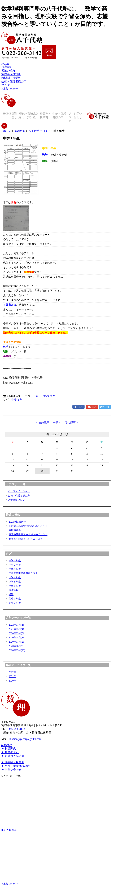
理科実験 (13, 590)
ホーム (7, 131)
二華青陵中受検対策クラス (23, 573)
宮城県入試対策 (11, 74)
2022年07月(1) (16, 624)
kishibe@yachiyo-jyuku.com (25, 738)
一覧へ (57, 422)
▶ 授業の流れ (10, 752)
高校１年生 (15, 598)
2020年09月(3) (16, 633)
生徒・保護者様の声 (13, 81)
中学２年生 (15, 564)
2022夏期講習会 (17, 521)
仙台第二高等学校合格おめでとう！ (28, 525)
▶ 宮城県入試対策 (12, 755)
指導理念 (6, 66)
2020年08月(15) (17, 637)
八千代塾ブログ (38, 131)
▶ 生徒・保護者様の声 (15, 765)
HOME (5, 63)
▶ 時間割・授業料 (12, 762)
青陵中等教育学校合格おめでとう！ (28, 534)
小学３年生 (15, 577)
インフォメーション (19, 491)
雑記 (11, 594)
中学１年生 (18, 399)
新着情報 (19, 131)
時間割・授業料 (11, 77)
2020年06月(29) (17, 646)
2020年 (12, 680)
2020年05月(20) (17, 650)
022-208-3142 (17, 728)
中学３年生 (15, 569)
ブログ (5, 85)
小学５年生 (15, 581)
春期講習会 (15, 530)
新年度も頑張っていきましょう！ (27, 538)
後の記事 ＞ (72, 422)
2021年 (12, 676)
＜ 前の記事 (42, 422)
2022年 (12, 672)
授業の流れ (8, 70)
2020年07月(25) (17, 641)
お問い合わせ (9, 88)
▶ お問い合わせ (11, 769)
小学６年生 (15, 586)
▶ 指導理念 (8, 748)
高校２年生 (15, 603)
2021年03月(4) (16, 629)
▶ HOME (6, 745)
